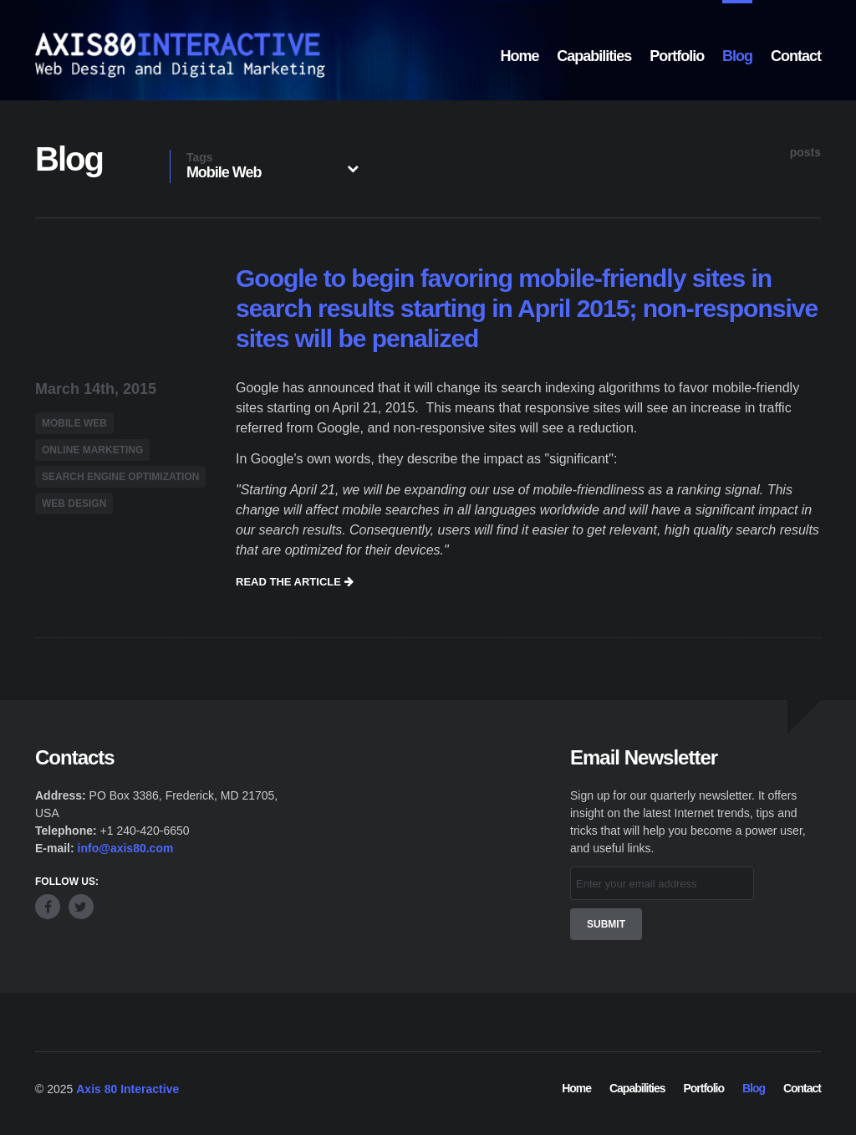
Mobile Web (74, 421)
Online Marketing (92, 448)
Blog (737, 56)
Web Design (74, 502)
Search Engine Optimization (120, 475)
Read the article (295, 579)
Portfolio (677, 56)
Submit (606, 922)
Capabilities (594, 56)
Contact (796, 56)
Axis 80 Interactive (127, 1087)
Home (519, 56)
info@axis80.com (126, 846)
